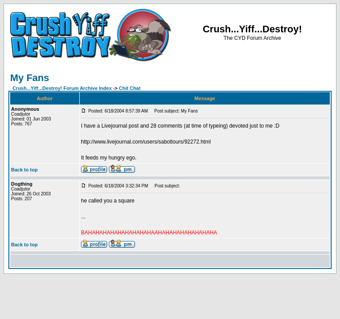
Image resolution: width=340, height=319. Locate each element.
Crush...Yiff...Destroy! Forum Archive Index (62, 88)
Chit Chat (130, 88)
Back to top (24, 169)
